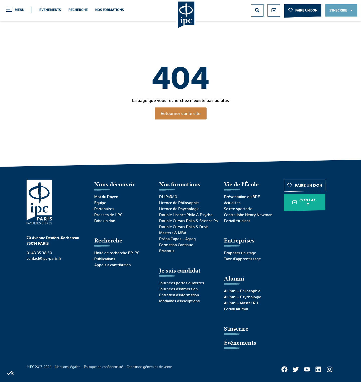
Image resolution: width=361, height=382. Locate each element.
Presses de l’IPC (108, 214)
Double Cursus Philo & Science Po (186, 220)
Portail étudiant (237, 220)
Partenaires (104, 208)
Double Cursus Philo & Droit (183, 226)
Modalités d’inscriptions (179, 301)
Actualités (232, 202)
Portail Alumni (236, 309)
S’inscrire (236, 329)
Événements (50, 10)
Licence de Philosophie (179, 202)
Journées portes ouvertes (181, 283)
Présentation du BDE (242, 196)
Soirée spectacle (238, 208)
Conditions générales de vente (149, 367)
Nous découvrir (114, 185)
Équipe (100, 202)
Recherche (78, 10)
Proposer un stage (240, 252)
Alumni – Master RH (241, 303)
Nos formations (109, 10)
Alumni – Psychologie (242, 297)
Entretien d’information (179, 295)
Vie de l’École (241, 185)
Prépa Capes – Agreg (177, 238)
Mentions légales (67, 367)
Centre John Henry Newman (248, 214)
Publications (104, 259)
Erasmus (166, 250)
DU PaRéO (168, 196)
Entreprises (239, 241)
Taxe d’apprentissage (242, 259)
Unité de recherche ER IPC (117, 252)
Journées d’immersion (178, 289)
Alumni (234, 279)
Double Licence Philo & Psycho (186, 214)
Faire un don (104, 220)
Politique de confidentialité (103, 367)
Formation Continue (176, 244)
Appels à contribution (112, 265)
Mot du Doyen (106, 196)
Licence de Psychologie (179, 208)
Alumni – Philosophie (242, 291)
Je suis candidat (180, 271)
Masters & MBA (172, 232)
